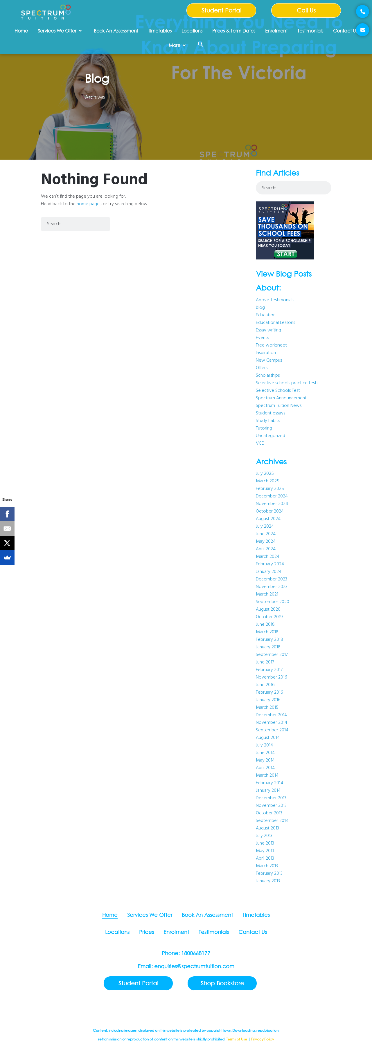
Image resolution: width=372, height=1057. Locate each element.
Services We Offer (60, 31)
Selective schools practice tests (287, 383)
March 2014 (267, 775)
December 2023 (271, 579)
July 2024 (265, 526)
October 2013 (269, 813)
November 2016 (271, 677)
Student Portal (221, 10)
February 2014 (269, 783)
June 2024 (266, 534)
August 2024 (268, 519)
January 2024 (268, 572)
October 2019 (269, 617)
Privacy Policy (262, 1039)
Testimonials (310, 31)
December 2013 (271, 798)
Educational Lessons (275, 323)
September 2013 (272, 821)
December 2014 (271, 715)
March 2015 (267, 707)
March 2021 (267, 594)
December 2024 (272, 496)
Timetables (160, 31)
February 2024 (270, 564)
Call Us (306, 10)
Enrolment (276, 31)
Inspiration (266, 353)
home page (88, 204)
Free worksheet (271, 345)
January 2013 (268, 881)
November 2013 (271, 805)
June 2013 (265, 843)
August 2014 (268, 738)
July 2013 (264, 836)
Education (266, 315)
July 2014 (264, 745)
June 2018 (265, 624)
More (177, 45)
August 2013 (267, 828)
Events (262, 338)
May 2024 (266, 541)
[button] (200, 44)
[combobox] (75, 224)
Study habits (268, 421)
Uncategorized (270, 436)
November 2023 (271, 587)
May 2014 (265, 760)
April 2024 (266, 549)
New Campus (269, 360)
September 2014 (272, 730)
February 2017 (269, 670)
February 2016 (269, 692)
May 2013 (265, 851)
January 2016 (268, 700)
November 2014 (271, 722)
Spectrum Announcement (281, 398)
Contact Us (345, 31)
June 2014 (265, 753)
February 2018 (269, 639)
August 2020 (268, 609)
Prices (146, 932)
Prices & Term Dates (233, 31)
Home (21, 31)
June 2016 (265, 685)
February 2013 (269, 873)
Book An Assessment (116, 31)
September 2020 (272, 602)
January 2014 (268, 790)
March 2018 (267, 632)
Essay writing (268, 330)
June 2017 (265, 662)
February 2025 (270, 489)
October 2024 (270, 511)
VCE (260, 443)
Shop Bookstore (222, 983)
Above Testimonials (275, 300)
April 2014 (265, 768)
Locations (191, 31)
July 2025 (265, 473)
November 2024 (272, 504)
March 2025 (267, 481)
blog (260, 307)
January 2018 (268, 647)
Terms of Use (236, 1039)
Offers (261, 368)
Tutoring (264, 428)
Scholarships (268, 375)
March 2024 (267, 556)
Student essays (270, 413)
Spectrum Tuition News (278, 406)
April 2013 (265, 858)
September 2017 (272, 655)
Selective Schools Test (278, 390)
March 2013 (267, 866)
